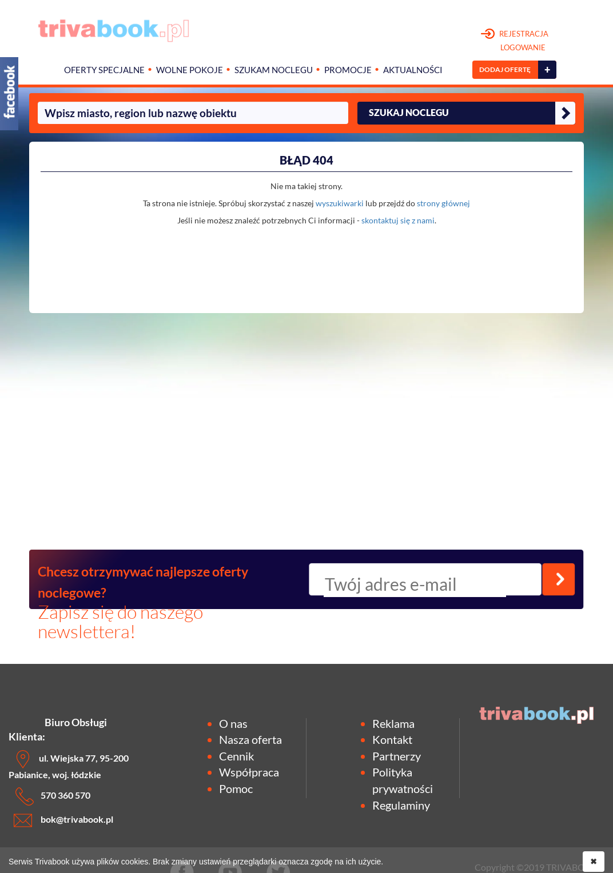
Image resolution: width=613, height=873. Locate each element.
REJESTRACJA (515, 41)
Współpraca (249, 772)
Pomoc (236, 788)
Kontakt (392, 739)
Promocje (348, 70)
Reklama (393, 723)
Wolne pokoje (189, 70)
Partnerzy (396, 756)
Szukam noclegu (273, 70)
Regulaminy (401, 805)
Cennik (236, 756)
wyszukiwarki (340, 203)
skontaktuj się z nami (398, 220)
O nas (233, 723)
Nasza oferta (250, 739)
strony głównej (443, 203)
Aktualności (413, 70)
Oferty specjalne (104, 70)
